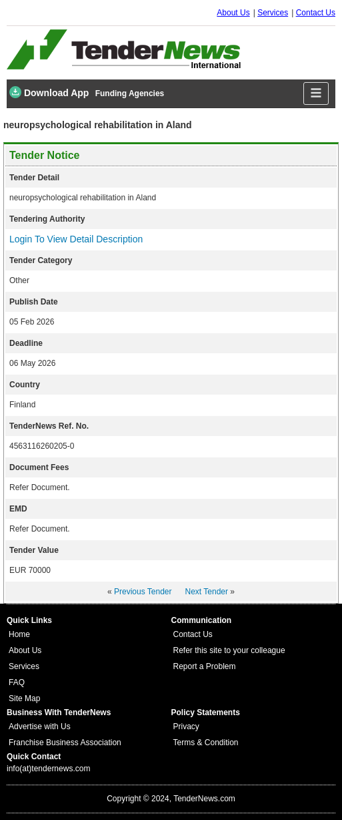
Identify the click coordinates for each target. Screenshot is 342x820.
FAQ (17, 682)
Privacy (186, 726)
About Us (233, 12)
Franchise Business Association (65, 742)
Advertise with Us (40, 726)
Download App (49, 92)
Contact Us (315, 12)
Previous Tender (143, 591)
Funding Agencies (130, 93)
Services (272, 12)
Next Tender (206, 591)
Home (19, 634)
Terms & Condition (206, 742)
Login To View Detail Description (76, 239)
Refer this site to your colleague (229, 650)
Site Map (24, 698)
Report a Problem (204, 666)
